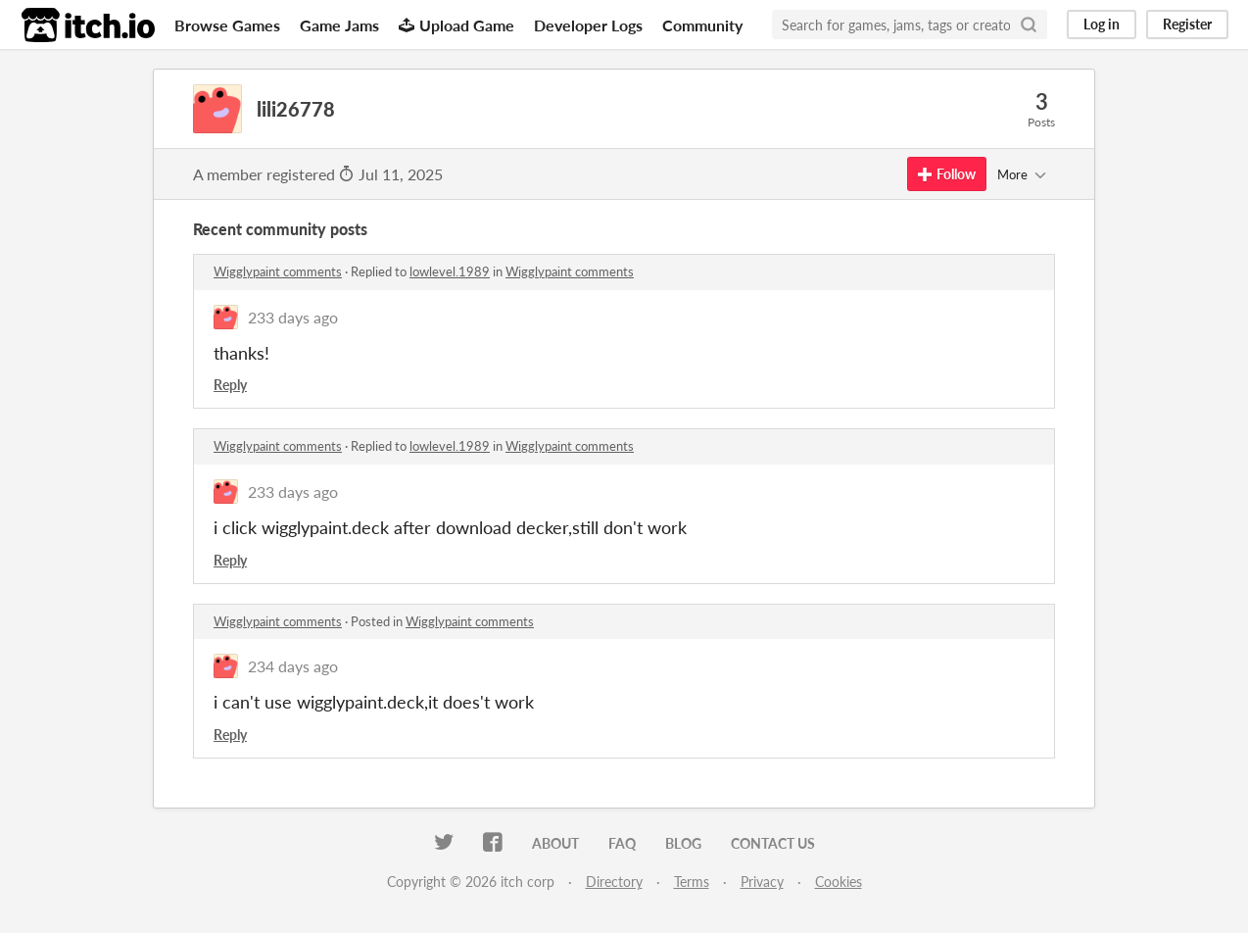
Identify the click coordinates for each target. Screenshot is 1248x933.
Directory (614, 881)
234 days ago (293, 666)
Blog (683, 843)
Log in (1101, 24)
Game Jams (339, 25)
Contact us (773, 843)
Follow (947, 174)
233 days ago (293, 317)
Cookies (838, 881)
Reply (230, 384)
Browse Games (227, 25)
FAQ (622, 843)
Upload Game (456, 25)
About (555, 843)
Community (702, 25)
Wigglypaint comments (278, 271)
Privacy (762, 881)
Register (1187, 24)
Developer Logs (588, 25)
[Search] (1028, 24)
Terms (691, 881)
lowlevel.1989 (449, 271)
